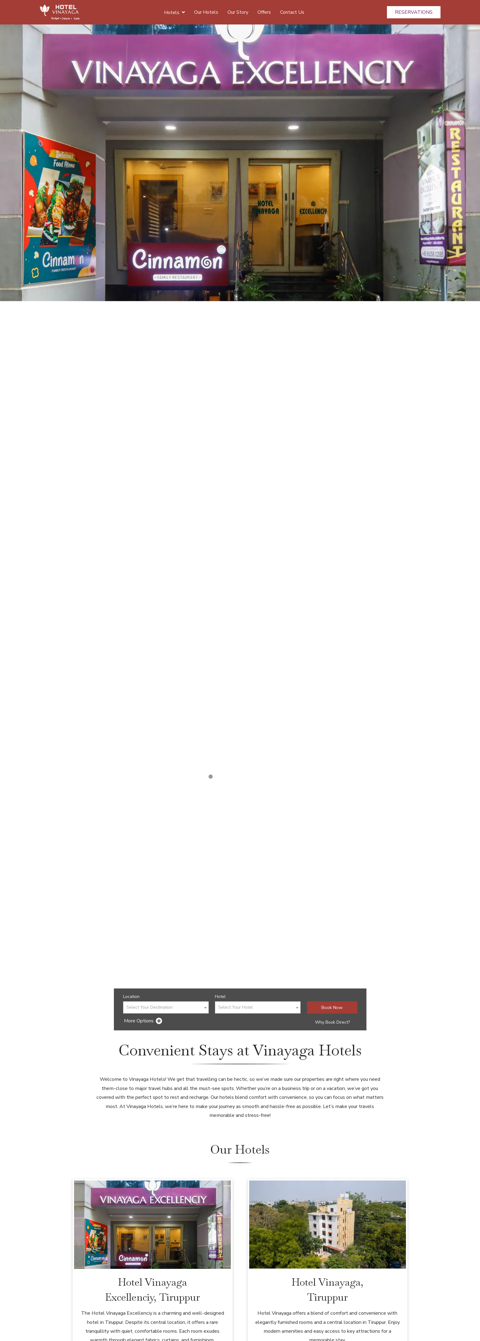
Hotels (174, 12)
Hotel (220, 996)
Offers (264, 12)
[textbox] (165, 1008)
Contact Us (292, 12)
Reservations (414, 12)
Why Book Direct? (332, 1022)
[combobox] (166, 1007)
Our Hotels (206, 12)
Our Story (237, 12)
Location (131, 996)
